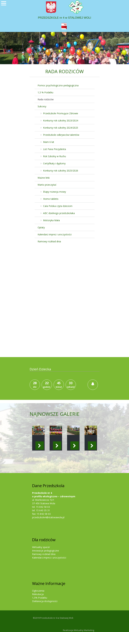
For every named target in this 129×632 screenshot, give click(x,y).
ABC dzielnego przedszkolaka (59, 213)
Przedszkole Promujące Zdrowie (60, 113)
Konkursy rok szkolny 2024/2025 (60, 127)
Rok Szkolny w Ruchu (54, 156)
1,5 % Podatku (45, 92)
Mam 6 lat (48, 142)
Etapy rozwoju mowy (54, 191)
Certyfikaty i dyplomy (54, 163)
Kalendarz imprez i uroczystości (55, 234)
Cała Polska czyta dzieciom (57, 206)
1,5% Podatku (39, 597)
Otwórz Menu (3, 8)
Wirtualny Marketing (84, 630)
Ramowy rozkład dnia (49, 241)
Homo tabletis (50, 198)
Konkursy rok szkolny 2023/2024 (60, 120)
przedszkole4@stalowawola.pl (48, 517)
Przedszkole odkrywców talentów (61, 134)
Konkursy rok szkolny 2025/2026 (60, 170)
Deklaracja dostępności (44, 601)
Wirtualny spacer (41, 547)
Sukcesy (42, 106)
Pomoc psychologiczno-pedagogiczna (58, 85)
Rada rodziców (46, 99)
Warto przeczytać (47, 184)
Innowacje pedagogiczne (45, 550)
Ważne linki (44, 177)
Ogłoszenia (38, 590)
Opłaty (41, 227)
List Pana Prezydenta (54, 149)
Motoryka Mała (51, 220)
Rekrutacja (38, 594)
